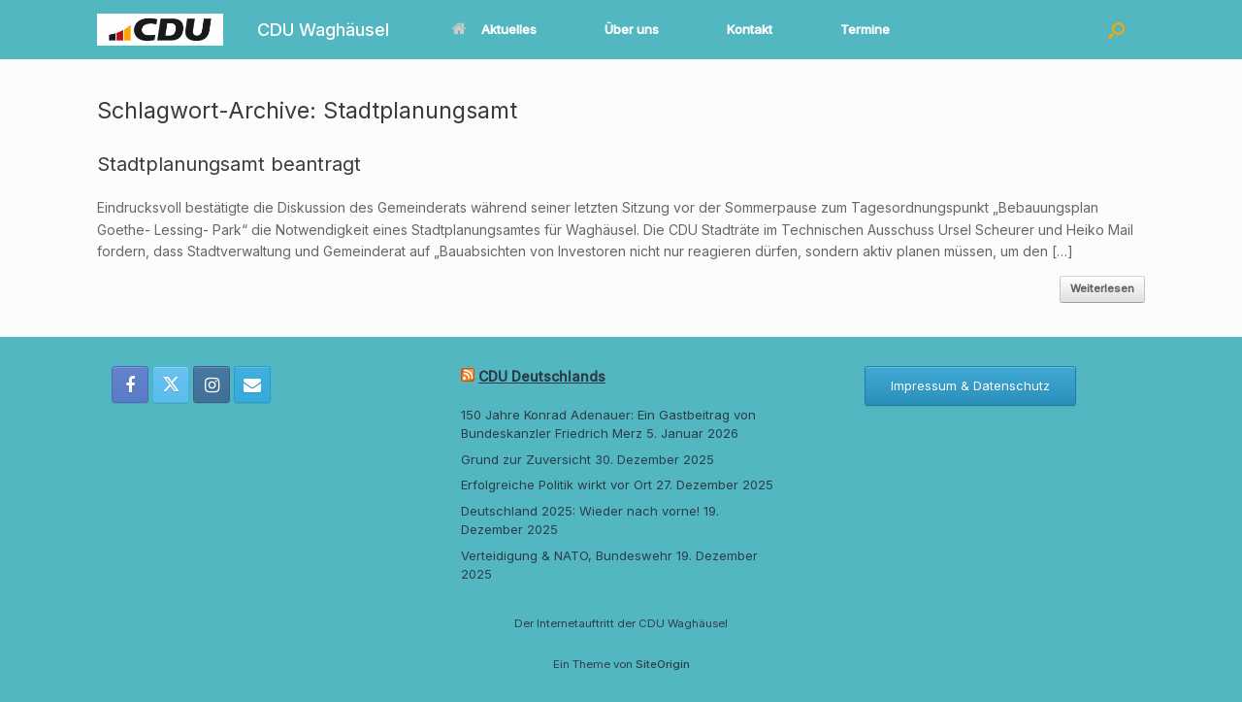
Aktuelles (494, 29)
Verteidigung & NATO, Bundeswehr (566, 555)
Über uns (632, 29)
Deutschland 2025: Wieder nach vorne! (580, 510)
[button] (1116, 29)
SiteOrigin (663, 664)
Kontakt (749, 29)
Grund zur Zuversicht (526, 459)
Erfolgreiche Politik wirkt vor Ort (556, 484)
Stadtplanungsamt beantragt (229, 164)
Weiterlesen (1102, 288)
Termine (865, 29)
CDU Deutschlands (541, 376)
